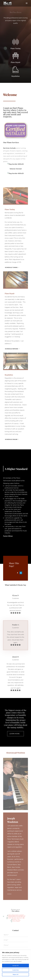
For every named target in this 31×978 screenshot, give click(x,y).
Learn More (14, 734)
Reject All (15, 974)
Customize (15, 970)
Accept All (15, 965)
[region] (15, 964)
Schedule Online (15, 28)
